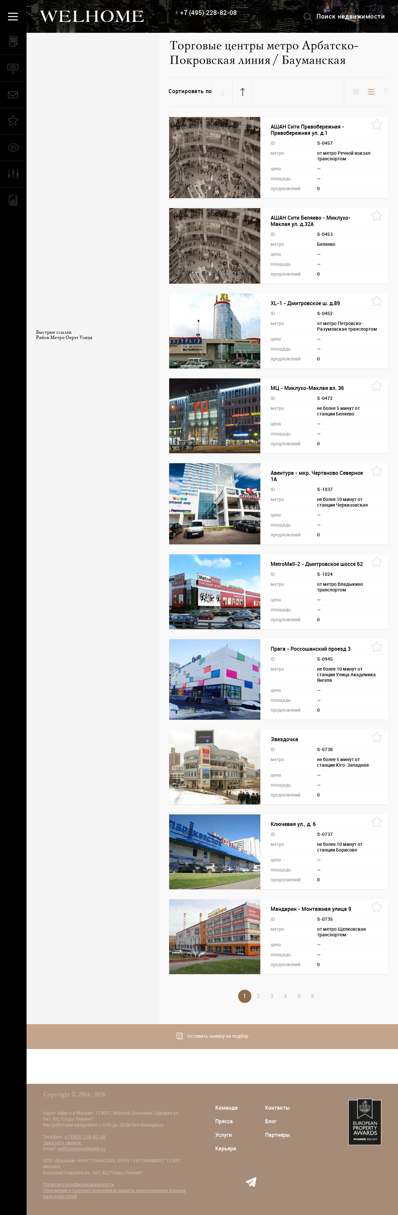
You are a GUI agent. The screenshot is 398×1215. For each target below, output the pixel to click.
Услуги (223, 1135)
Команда (226, 1108)
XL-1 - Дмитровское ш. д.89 (305, 303)
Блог (271, 1121)
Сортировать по (190, 91)
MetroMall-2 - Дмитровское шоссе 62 (317, 564)
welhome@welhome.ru (81, 1148)
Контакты (277, 1108)
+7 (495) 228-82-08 (208, 13)
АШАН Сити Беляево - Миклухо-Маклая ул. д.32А (311, 221)
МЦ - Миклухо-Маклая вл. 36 (307, 388)
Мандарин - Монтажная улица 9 (311, 909)
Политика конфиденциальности (78, 1184)
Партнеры (277, 1135)
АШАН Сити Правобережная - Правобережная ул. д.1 (307, 130)
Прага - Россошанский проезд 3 (311, 649)
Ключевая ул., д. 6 (293, 824)
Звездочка (284, 739)
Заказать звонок (62, 1142)
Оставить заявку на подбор (212, 1035)
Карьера (225, 1148)
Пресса (224, 1121)
